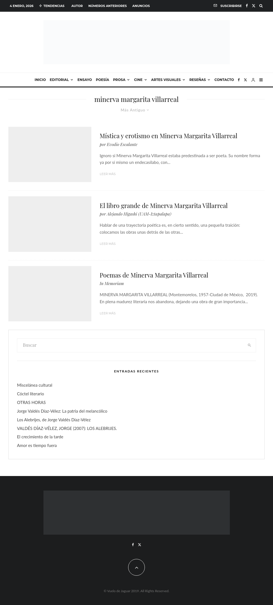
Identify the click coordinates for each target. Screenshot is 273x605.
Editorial (59, 80)
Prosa (119, 80)
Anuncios (141, 6)
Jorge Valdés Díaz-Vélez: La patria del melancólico (62, 410)
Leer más (108, 174)
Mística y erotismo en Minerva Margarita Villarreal (168, 135)
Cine (138, 80)
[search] (249, 345)
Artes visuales (166, 80)
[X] (253, 5)
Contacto (224, 80)
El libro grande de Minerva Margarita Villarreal (164, 205)
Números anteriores (107, 6)
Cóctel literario (30, 393)
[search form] (130, 345)
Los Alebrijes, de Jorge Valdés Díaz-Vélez (54, 419)
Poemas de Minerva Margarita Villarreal (154, 275)
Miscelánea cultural (34, 385)
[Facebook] (247, 5)
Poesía (102, 80)
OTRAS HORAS (31, 402)
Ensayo (84, 80)
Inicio (40, 80)
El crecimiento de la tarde (40, 436)
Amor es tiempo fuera (37, 445)
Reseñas (197, 80)
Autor (77, 6)
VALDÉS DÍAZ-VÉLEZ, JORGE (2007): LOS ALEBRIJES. (67, 428)
